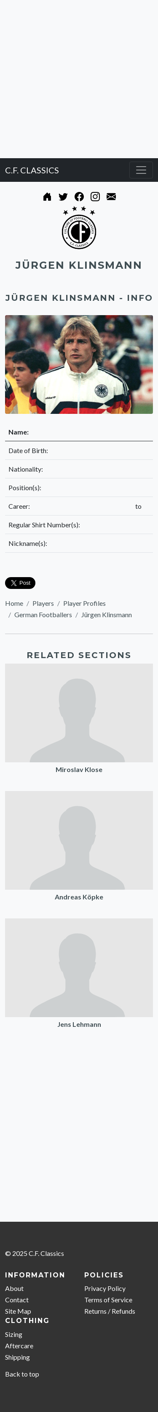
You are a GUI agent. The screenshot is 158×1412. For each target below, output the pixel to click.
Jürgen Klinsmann (106, 614)
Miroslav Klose (79, 769)
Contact (17, 1300)
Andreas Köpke (79, 897)
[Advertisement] (79, 79)
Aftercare (19, 1346)
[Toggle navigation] (141, 170)
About (14, 1288)
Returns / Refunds (109, 1311)
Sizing (13, 1334)
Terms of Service (108, 1300)
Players (43, 603)
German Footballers (43, 614)
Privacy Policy (105, 1288)
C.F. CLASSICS (32, 170)
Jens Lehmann (79, 1024)
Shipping (17, 1357)
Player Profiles (84, 603)
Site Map (18, 1311)
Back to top (22, 1374)
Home (14, 603)
